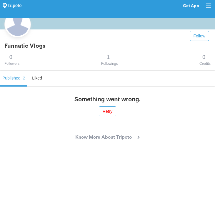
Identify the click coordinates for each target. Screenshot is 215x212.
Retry (107, 111)
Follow (199, 36)
